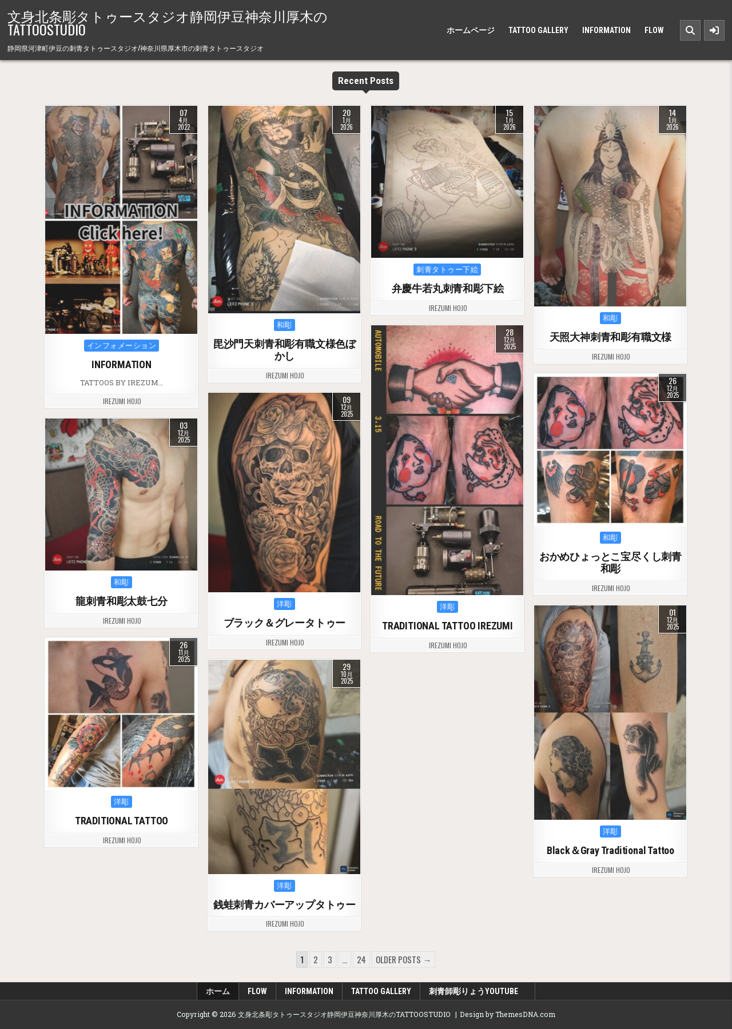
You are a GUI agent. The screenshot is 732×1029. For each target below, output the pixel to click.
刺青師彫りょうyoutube (477, 991)
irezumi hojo (122, 401)
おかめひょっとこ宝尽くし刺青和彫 (610, 563)
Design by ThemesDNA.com (507, 1014)
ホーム (218, 991)
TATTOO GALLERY (538, 30)
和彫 (284, 325)
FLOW (654, 30)
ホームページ (471, 30)
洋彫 (447, 607)
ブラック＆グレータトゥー (285, 623)
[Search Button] (690, 30)
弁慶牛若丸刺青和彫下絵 (448, 288)
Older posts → (403, 959)
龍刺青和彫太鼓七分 (121, 601)
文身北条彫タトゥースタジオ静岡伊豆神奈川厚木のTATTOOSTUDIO (167, 22)
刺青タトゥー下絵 (447, 269)
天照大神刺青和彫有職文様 (611, 337)
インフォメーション (122, 345)
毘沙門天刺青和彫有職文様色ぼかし (284, 350)
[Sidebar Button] (714, 30)
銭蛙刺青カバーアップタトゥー (284, 905)
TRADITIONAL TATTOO (121, 821)
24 (361, 959)
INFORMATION (606, 30)
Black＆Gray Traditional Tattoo (610, 850)
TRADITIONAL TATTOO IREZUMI (447, 626)
